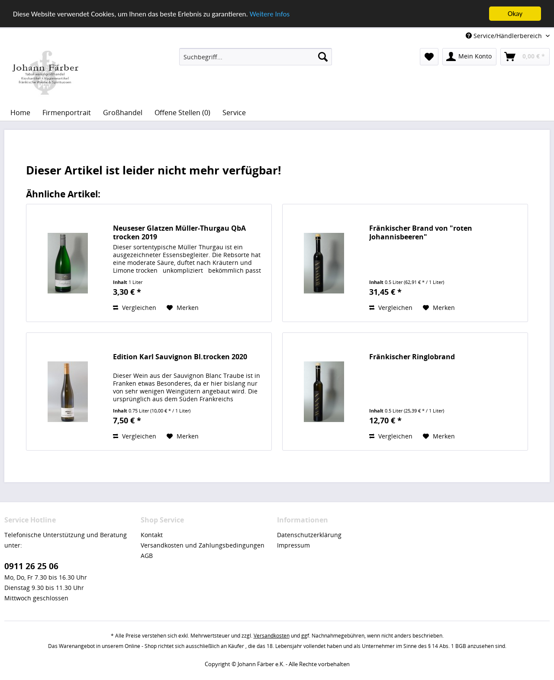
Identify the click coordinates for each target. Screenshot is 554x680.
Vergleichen (134, 307)
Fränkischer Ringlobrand (412, 356)
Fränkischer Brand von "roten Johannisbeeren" (420, 232)
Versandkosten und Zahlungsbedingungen (202, 545)
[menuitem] (255, 56)
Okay (515, 13)
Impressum (293, 545)
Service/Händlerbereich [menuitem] (505, 36)
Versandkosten (272, 635)
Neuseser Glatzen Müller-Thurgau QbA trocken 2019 (179, 232)
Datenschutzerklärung (309, 535)
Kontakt (152, 535)
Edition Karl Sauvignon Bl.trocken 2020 (180, 356)
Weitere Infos (270, 13)
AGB (147, 555)
